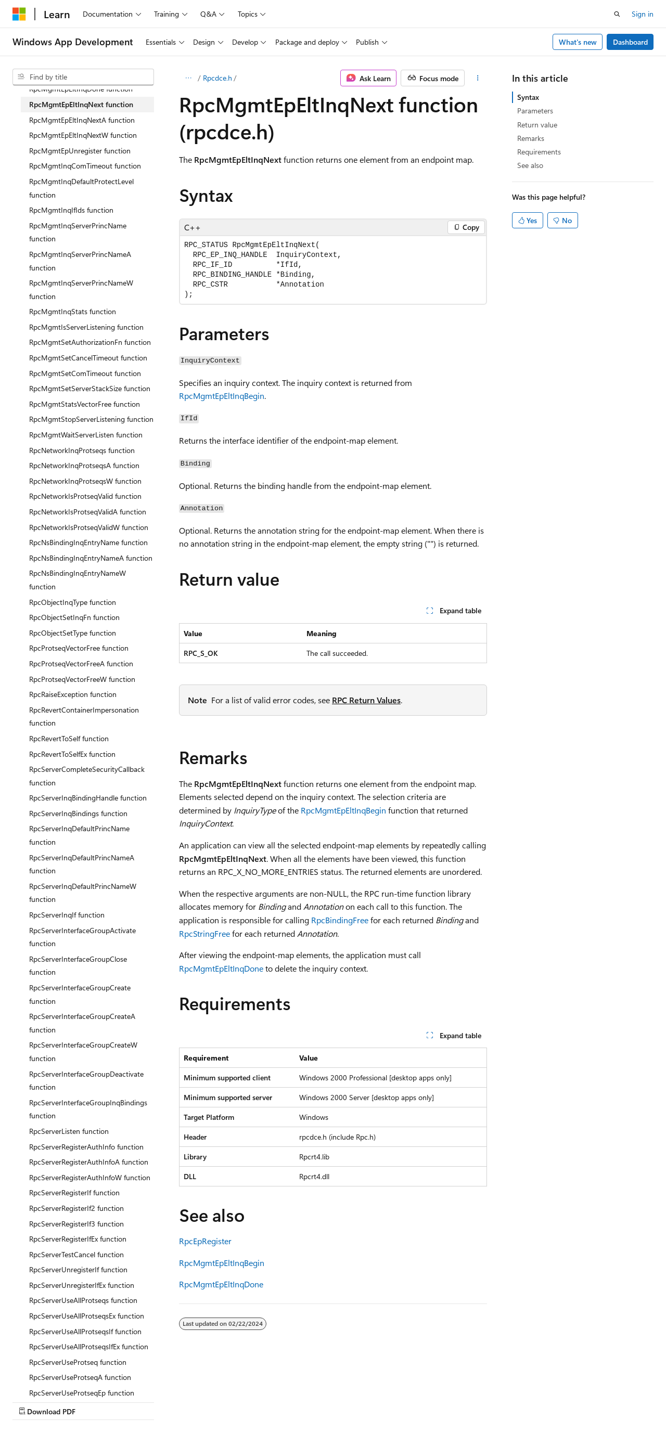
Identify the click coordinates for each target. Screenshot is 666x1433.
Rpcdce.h (217, 78)
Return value (537, 125)
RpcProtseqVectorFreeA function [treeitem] (81, 663)
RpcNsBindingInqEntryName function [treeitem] (88, 542)
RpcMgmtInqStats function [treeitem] (72, 311)
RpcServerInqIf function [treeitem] (67, 915)
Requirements (539, 152)
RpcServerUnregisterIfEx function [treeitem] (81, 1285)
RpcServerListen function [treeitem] (69, 1131)
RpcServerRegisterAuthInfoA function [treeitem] (88, 1162)
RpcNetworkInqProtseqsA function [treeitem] (84, 465)
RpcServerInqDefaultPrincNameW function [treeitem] (82, 893)
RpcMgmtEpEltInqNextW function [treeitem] (83, 135)
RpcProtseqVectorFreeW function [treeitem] (82, 679)
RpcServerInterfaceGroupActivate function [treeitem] (82, 937)
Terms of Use (279, 1401)
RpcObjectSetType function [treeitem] (72, 633)
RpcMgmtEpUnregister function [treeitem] (80, 151)
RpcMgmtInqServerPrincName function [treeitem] (77, 232)
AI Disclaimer (33, 1401)
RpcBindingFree (339, 919)
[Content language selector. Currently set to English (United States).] (60, 1376)
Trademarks (330, 1401)
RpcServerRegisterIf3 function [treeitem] (76, 1224)
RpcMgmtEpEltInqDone (221, 968)
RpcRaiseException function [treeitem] (73, 694)
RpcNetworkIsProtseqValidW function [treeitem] (88, 527)
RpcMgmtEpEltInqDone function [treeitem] (81, 89)
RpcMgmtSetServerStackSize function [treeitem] (89, 388)
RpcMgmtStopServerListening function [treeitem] (91, 419)
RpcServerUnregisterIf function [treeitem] (78, 1269)
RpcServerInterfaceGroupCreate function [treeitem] (80, 994)
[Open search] (617, 14)
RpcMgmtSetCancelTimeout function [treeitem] (88, 358)
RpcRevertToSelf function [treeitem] (69, 738)
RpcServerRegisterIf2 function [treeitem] (76, 1208)
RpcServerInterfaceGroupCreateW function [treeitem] (83, 1051)
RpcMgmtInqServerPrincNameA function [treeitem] (80, 261)
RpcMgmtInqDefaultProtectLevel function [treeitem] (81, 188)
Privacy (227, 1401)
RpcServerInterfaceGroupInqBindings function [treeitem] (88, 1109)
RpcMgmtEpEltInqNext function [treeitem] (81, 104)
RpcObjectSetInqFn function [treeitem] (74, 617)
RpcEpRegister (205, 1240)
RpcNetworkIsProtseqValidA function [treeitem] (87, 512)
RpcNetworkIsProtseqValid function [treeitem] (85, 496)
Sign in (643, 14)
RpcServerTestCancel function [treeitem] (76, 1254)
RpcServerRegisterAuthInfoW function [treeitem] (89, 1177)
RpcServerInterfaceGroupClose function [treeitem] (78, 965)
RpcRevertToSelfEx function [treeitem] (72, 754)
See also (530, 165)
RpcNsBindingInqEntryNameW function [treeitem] (77, 579)
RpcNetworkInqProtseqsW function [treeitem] (85, 481)
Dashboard (630, 42)
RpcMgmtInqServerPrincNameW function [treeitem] (81, 289)
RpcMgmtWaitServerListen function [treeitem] (86, 435)
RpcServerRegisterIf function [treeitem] (74, 1192)
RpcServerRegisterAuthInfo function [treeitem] (86, 1147)
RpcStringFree (204, 933)
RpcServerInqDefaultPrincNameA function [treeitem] (81, 864)
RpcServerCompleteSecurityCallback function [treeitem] (87, 775)
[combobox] (83, 77)
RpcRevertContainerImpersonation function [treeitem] (84, 716)
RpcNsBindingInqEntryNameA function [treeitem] (90, 558)
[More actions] (478, 78)
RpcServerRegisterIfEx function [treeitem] (77, 1239)
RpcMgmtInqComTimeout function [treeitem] (85, 166)
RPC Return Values (366, 699)
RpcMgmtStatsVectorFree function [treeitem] (84, 404)
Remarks (530, 138)
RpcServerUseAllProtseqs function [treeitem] (83, 1300)
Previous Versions (94, 1401)
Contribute (186, 1401)
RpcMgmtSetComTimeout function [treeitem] (85, 373)
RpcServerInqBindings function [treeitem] (78, 813)
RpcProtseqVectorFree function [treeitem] (79, 648)
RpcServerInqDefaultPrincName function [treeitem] (79, 835)
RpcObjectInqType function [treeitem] (72, 602)
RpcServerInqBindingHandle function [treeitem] (88, 798)
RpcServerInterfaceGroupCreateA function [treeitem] (82, 1023)
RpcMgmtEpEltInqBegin (221, 395)
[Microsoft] (19, 14)
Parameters (535, 110)
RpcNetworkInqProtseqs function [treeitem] (82, 450)
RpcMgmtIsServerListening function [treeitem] (86, 327)
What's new (578, 42)
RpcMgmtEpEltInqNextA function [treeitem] (82, 120)
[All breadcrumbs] (188, 78)
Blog (142, 1401)
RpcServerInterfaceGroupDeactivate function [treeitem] (86, 1080)
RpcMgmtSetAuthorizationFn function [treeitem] (90, 342)
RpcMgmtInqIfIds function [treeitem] (71, 210)
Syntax (528, 97)
